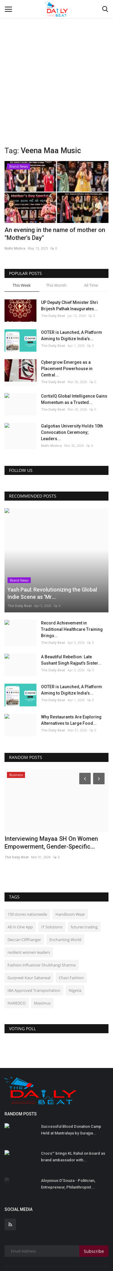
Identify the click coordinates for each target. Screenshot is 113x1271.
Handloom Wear (70, 872)
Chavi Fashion (71, 935)
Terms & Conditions (54, 1247)
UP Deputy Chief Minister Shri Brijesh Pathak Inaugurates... (69, 305)
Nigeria (75, 948)
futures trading (84, 884)
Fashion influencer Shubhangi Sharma (42, 922)
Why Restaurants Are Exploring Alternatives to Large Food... (71, 677)
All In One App (20, 884)
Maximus (42, 960)
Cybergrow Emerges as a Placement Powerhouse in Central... (67, 368)
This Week (22, 285)
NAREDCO (17, 960)
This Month (56, 285)
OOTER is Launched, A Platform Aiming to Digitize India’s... (71, 335)
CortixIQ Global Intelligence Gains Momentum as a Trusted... (74, 399)
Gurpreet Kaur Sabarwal (29, 935)
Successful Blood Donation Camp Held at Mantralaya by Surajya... (71, 1087)
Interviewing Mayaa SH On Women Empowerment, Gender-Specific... (51, 800)
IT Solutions (51, 884)
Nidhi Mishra (15, 248)
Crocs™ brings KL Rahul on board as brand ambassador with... (73, 1114)
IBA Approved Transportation (34, 948)
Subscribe (94, 1209)
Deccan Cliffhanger (24, 897)
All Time (91, 285)
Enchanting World (65, 897)
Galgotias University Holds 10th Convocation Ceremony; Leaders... (72, 432)
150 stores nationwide (27, 872)
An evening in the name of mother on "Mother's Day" (55, 233)
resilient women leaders (29, 910)
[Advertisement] (56, 59)
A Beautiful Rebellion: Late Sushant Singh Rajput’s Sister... (71, 617)
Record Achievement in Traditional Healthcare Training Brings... (72, 587)
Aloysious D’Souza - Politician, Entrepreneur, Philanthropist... (68, 1141)
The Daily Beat (53, 315)
